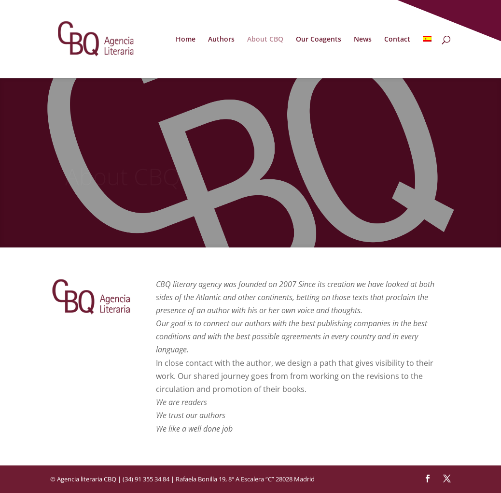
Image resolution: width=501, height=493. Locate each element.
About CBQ (265, 40)
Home (185, 40)
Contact (397, 40)
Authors (221, 40)
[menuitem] (427, 57)
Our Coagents (318, 40)
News (363, 40)
